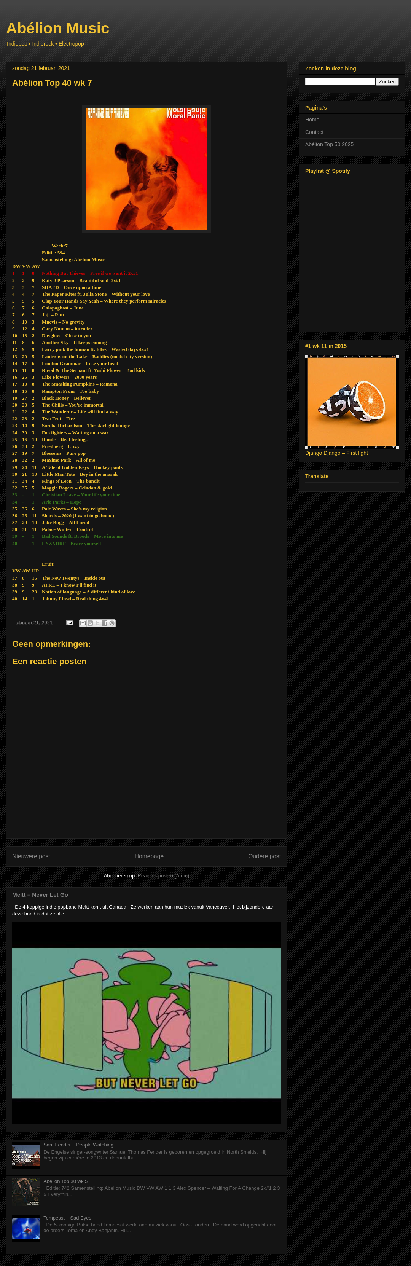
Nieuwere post (31, 856)
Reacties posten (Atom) (164, 876)
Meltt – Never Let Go (40, 894)
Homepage (149, 856)
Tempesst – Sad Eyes (67, 1218)
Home (312, 119)
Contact (314, 132)
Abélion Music (57, 28)
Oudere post (264, 856)
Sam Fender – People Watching (78, 1145)
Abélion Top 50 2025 (329, 144)
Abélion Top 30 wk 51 (66, 1181)
